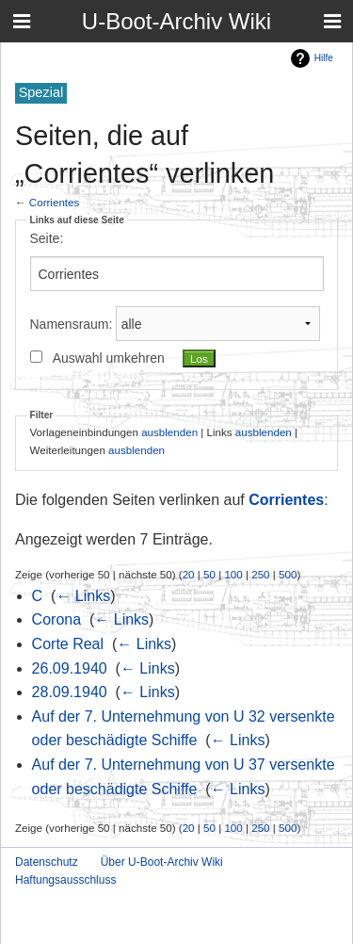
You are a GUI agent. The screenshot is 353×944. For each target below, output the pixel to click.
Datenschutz (46, 862)
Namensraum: (71, 324)
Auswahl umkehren (109, 358)
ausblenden (169, 432)
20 (189, 574)
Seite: (47, 238)
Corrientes (54, 202)
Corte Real (68, 644)
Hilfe (323, 58)
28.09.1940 (69, 692)
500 (288, 574)
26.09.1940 (69, 668)
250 (260, 574)
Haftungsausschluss (65, 880)
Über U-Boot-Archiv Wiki (162, 862)
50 (209, 574)
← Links (83, 596)
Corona (56, 619)
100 (233, 574)
